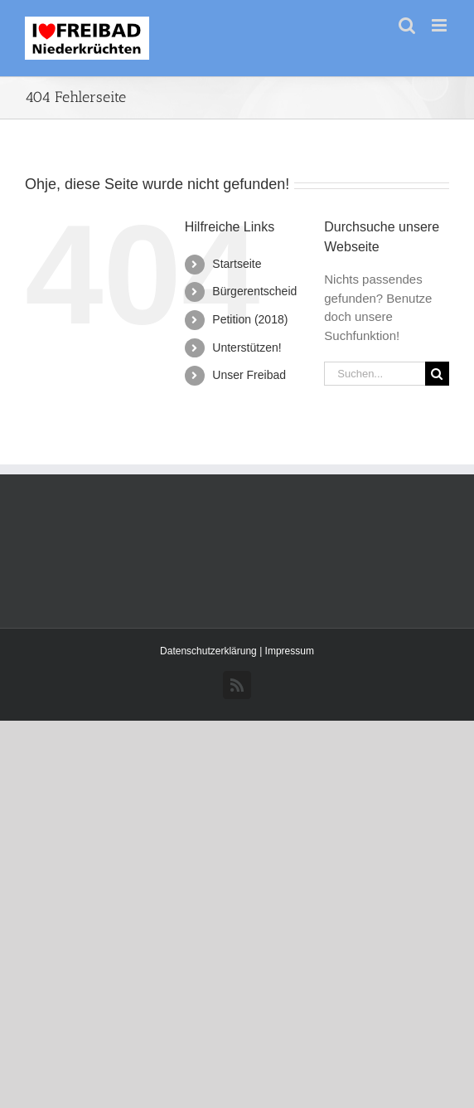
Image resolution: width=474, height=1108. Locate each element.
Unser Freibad (249, 374)
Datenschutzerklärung (209, 651)
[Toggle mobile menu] (440, 25)
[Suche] (437, 374)
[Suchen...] (374, 374)
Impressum (289, 651)
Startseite (236, 263)
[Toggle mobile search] (407, 25)
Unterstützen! (246, 347)
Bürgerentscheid (254, 291)
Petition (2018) (250, 319)
